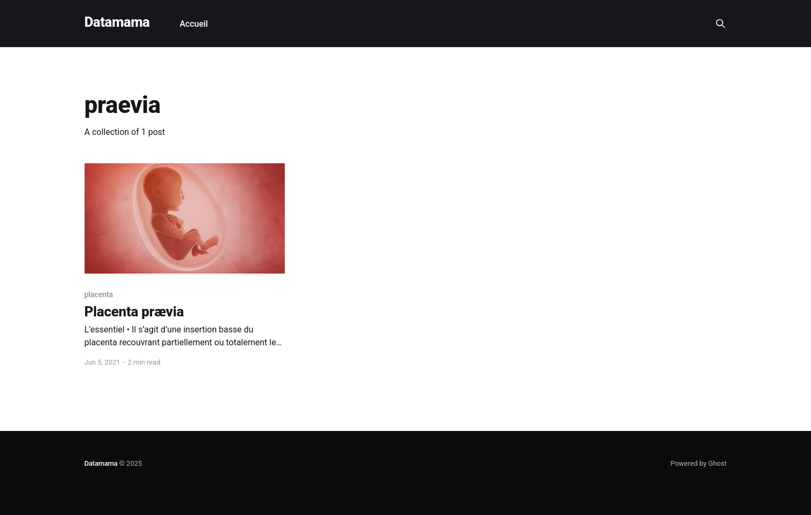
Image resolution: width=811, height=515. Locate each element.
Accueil (193, 24)
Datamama (117, 22)
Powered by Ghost (699, 463)
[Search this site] (720, 23)
